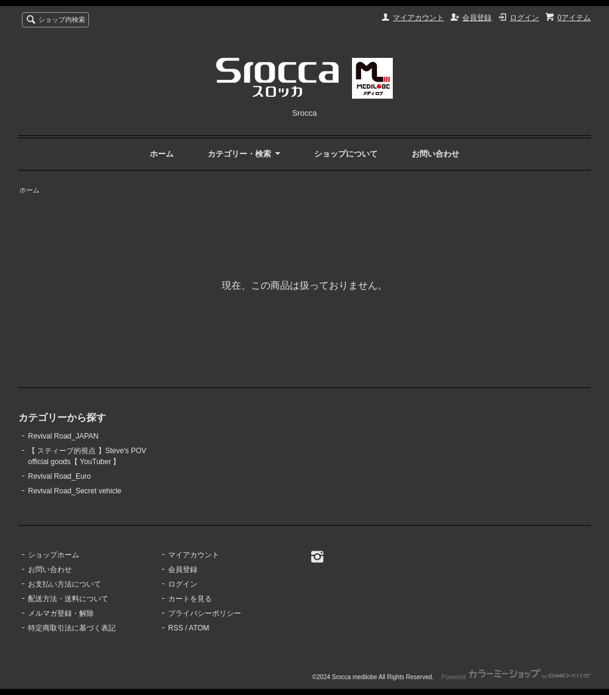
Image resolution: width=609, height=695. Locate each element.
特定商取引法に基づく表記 (72, 628)
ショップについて (346, 153)
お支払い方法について (64, 584)
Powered (516, 677)
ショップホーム (53, 555)
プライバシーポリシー (204, 613)
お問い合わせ (435, 153)
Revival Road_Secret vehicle (74, 491)
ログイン (524, 17)
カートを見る (190, 598)
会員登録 (476, 17)
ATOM (199, 628)
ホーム (162, 153)
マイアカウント (418, 17)
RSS (175, 628)
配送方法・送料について (68, 598)
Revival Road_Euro (59, 476)
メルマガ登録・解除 (61, 613)
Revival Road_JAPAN (63, 436)
